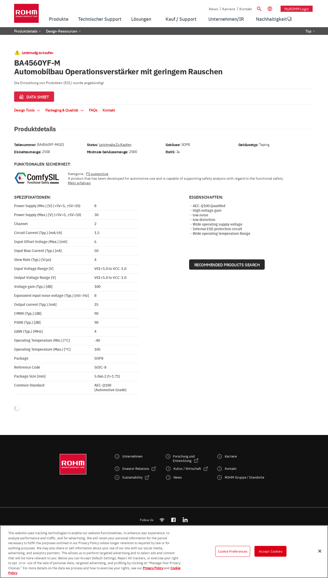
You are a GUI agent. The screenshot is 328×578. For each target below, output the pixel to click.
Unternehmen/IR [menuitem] (226, 19)
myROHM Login (296, 8)
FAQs (93, 110)
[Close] (319, 551)
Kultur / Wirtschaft (187, 468)
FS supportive (97, 173)
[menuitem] (271, 19)
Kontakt (245, 9)
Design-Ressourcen (61, 31)
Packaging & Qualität (64, 110)
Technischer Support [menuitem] (99, 19)
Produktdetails (25, 31)
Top (308, 31)
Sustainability (132, 477)
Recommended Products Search (227, 264)
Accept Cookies (270, 551)
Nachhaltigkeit (271, 19)
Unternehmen (132, 456)
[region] (164, 551)
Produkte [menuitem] (58, 19)
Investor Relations (135, 468)
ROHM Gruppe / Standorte (244, 477)
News (213, 9)
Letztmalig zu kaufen (115, 144)
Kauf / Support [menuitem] (181, 19)
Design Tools (27, 110)
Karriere (228, 9)
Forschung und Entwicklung (184, 458)
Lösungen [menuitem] (141, 19)
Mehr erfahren (79, 182)
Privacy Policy (153, 567)
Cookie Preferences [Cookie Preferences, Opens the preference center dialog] (232, 551)
